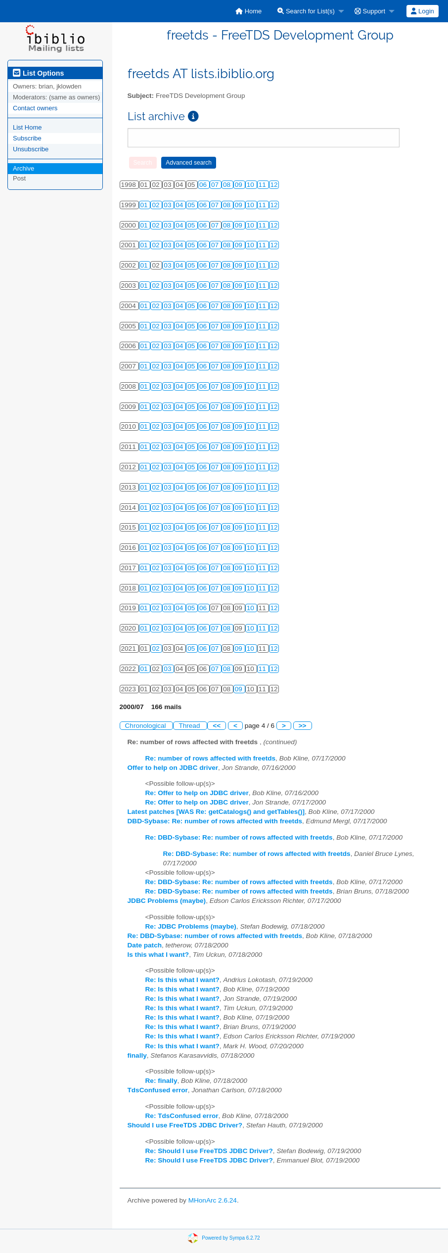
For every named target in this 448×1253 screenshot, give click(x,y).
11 (263, 184)
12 (274, 184)
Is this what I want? (158, 954)
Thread (190, 725)
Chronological (146, 725)
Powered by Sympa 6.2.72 (231, 1237)
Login (422, 11)
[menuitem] (248, 11)
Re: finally (161, 1080)
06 (204, 184)
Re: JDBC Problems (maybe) (190, 926)
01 (145, 205)
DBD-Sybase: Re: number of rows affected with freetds (215, 821)
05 (192, 205)
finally (137, 1055)
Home (248, 11)
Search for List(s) (306, 11)
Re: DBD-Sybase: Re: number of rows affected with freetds (239, 837)
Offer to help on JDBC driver (173, 767)
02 (156, 205)
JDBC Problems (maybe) (167, 900)
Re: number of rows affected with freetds (210, 758)
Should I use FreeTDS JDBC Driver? (185, 1125)
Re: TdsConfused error (182, 1115)
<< (217, 725)
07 (216, 184)
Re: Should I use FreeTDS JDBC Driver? (209, 1151)
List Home (27, 127)
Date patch (145, 945)
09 (239, 184)
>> (303, 725)
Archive (23, 168)
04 (180, 205)
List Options (38, 73)
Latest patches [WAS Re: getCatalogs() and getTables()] (216, 811)
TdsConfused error (158, 1090)
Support (370, 11)
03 (168, 205)
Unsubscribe (30, 149)
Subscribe (27, 138)
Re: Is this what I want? (182, 980)
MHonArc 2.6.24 (212, 1200)
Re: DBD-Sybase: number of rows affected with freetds (215, 936)
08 (227, 184)
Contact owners (35, 108)
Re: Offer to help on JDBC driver (197, 793)
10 (251, 184)
